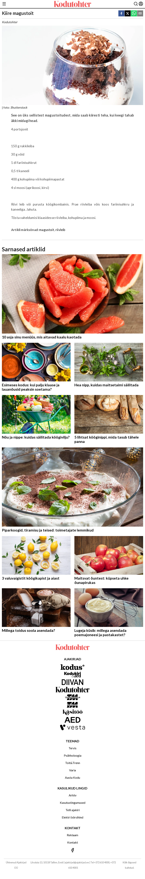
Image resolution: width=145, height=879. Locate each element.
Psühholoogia (72, 755)
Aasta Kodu (72, 777)
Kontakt (72, 842)
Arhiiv (72, 795)
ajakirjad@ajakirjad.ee (77, 862)
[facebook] (121, 13)
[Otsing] (135, 4)
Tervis (72, 748)
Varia (72, 770)
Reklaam (72, 835)
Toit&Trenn (72, 763)
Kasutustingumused (72, 802)
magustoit (46, 230)
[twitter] (128, 13)
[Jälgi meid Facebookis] (72, 850)
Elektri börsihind (72, 817)
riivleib (60, 230)
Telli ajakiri (73, 810)
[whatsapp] (134, 13)
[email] (140, 13)
